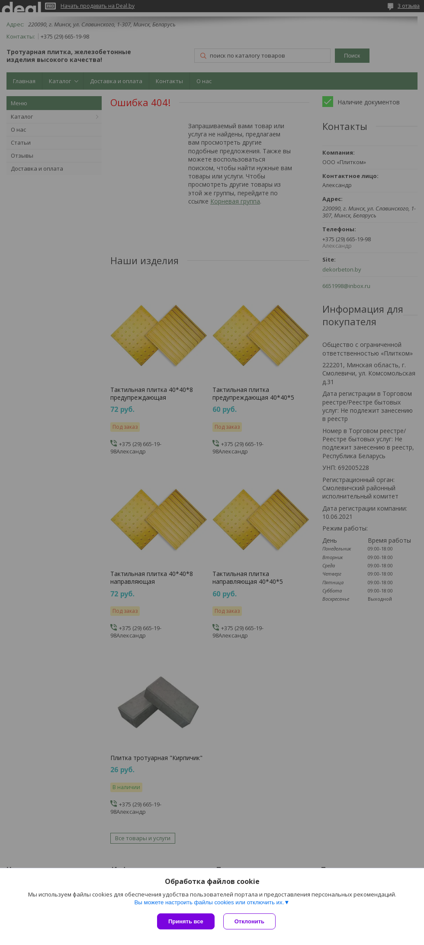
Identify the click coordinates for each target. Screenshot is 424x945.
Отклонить (249, 921)
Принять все (185, 921)
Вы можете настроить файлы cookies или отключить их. (209, 902)
